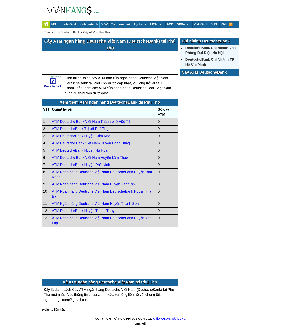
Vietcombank (89, 24)
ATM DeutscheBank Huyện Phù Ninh (81, 165)
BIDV (104, 24)
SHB (214, 24)
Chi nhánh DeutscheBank (206, 41)
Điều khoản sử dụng (169, 318)
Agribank (139, 24)
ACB (170, 24)
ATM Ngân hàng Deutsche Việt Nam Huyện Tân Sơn (93, 184)
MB (53, 24)
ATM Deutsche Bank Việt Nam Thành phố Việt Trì (91, 122)
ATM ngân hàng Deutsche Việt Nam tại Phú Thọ (113, 282)
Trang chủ (50, 32)
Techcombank (121, 24)
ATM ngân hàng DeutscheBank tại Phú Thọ (120, 102)
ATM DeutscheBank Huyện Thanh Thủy (83, 211)
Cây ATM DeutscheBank (204, 72)
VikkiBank (201, 24)
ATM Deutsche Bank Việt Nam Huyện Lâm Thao (90, 158)
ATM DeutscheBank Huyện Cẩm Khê (81, 136)
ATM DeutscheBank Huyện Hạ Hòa (80, 150)
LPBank (155, 24)
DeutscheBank (70, 32)
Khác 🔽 (227, 24)
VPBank (182, 24)
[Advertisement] (109, 63)
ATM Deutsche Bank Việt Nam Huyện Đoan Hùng (91, 143)
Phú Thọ (104, 32)
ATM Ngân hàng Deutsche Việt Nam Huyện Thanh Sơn (95, 204)
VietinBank (69, 24)
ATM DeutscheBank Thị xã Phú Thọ (80, 129)
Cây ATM (89, 32)
